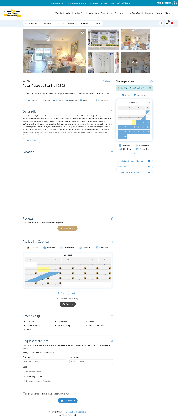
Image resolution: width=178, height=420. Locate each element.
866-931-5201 (125, 3)
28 (143, 132)
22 (148, 127)
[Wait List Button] (68, 304)
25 (129, 132)
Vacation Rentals (63, 13)
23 (120, 132)
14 (143, 122)
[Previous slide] (61, 293)
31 (125, 136)
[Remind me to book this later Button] (134, 161)
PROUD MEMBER (167, 3)
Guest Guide (120, 13)
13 (139, 122)
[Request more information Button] (134, 172)
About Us (169, 13)
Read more (31, 140)
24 (125, 132)
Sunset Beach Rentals (104, 13)
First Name (27, 357)
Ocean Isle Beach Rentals (82, 13)
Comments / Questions (32, 376)
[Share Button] (107, 81)
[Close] (150, 87)
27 (139, 132)
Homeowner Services (154, 13)
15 (148, 122)
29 (148, 132)
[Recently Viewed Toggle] (167, 23)
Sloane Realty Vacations (76, 412)
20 (139, 127)
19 (134, 127)
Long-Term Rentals (135, 13)
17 (125, 127)
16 (120, 127)
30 (120, 136)
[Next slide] (74, 293)
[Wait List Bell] (41, 268)
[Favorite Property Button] (82, 31)
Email (25, 367)
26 (134, 132)
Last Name (74, 357)
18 (129, 127)
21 (143, 127)
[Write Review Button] (67, 228)
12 (134, 122)
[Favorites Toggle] (172, 23)
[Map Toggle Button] (161, 23)
